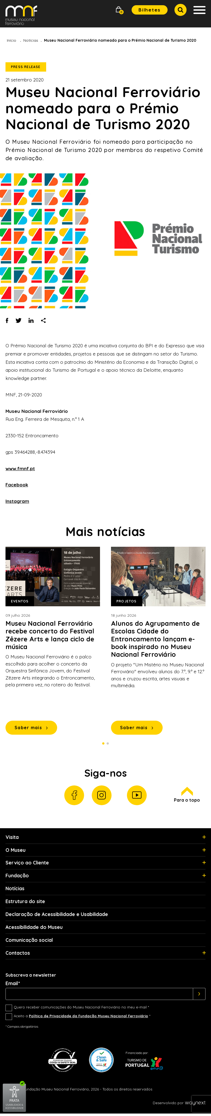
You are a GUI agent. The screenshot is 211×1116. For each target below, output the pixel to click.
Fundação (17, 877)
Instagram (17, 501)
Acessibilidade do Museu (34, 929)
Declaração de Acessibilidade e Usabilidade (57, 916)
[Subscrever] (199, 996)
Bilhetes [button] (149, 10)
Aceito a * (82, 1018)
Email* (12, 986)
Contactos (17, 955)
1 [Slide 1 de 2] (103, 744)
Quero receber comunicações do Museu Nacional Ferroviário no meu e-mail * (81, 1009)
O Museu (15, 851)
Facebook (16, 484)
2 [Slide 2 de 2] (108, 744)
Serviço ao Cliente (27, 864)
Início (11, 40)
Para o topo (187, 795)
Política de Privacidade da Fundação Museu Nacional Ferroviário (88, 1018)
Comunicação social (29, 942)
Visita (12, 838)
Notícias (30, 40)
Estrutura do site (25, 903)
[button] (119, 10)
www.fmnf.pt (20, 468)
